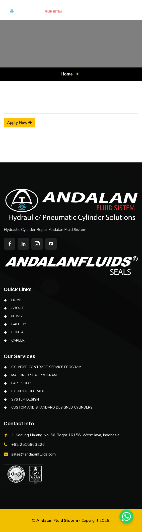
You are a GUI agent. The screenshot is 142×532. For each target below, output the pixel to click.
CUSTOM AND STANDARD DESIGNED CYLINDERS (52, 407)
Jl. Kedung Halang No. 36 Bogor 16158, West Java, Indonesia (65, 435)
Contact (19, 332)
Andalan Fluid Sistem (57, 520)
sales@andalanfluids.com (33, 454)
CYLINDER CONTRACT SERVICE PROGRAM (46, 367)
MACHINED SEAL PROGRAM (34, 375)
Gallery (18, 324)
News (16, 316)
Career (18, 340)
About (17, 308)
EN (127, 9)
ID (136, 9)
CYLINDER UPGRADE (28, 391)
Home (67, 74)
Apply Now (19, 122)
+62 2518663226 (28, 444)
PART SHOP (21, 383)
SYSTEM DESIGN (25, 399)
